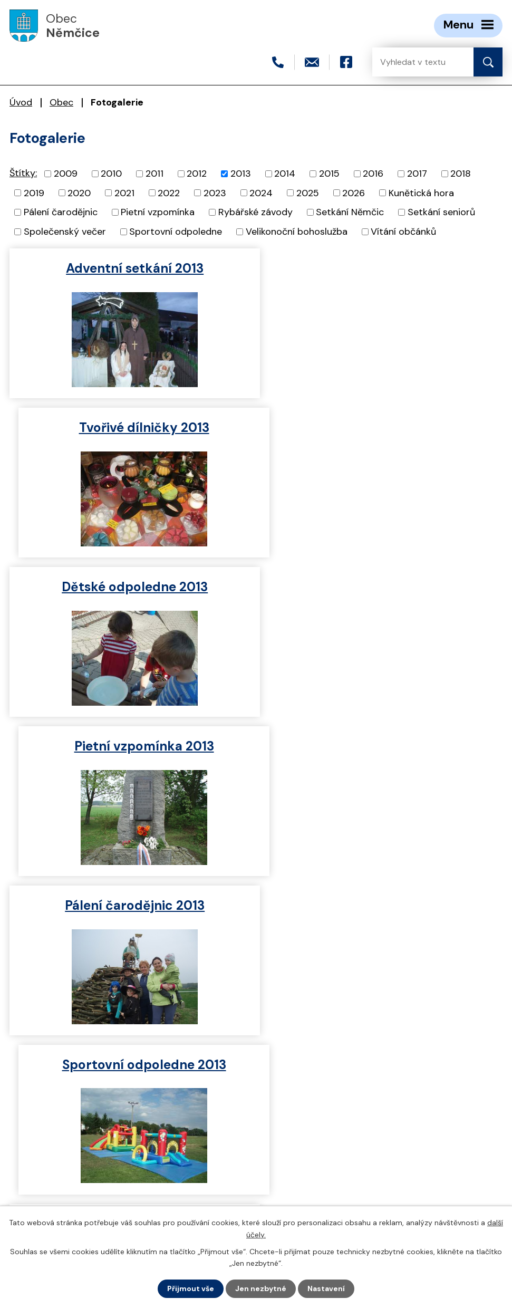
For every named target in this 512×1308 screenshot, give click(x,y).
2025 (307, 192)
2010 (111, 173)
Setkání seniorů (441, 212)
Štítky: (23, 173)
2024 (261, 192)
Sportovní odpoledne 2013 (381, 587)
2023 (215, 192)
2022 (169, 192)
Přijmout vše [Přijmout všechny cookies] (190, 1288)
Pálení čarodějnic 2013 (130, 587)
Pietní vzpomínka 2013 (381, 427)
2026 (353, 192)
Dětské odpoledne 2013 (130, 427)
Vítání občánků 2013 (130, 905)
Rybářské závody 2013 (130, 746)
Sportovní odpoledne (175, 231)
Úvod (20, 102)
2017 (417, 173)
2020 (79, 192)
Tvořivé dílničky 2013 (381, 268)
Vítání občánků (403, 231)
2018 (460, 173)
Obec (61, 102)
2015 (329, 173)
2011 (154, 173)
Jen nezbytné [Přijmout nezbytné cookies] (260, 1288)
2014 (284, 173)
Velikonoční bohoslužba (296, 231)
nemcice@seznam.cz (79, 1178)
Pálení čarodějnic (61, 212)
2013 (240, 173)
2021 (124, 192)
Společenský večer (65, 231)
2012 (197, 173)
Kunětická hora (421, 192)
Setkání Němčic (350, 212)
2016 (373, 173)
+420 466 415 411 (71, 1161)
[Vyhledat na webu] (414, 61)
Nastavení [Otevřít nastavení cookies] (326, 1288)
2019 (34, 192)
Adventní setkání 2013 (130, 268)
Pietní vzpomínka (158, 212)
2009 (66, 173)
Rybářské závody (255, 212)
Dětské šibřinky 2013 (381, 746)
